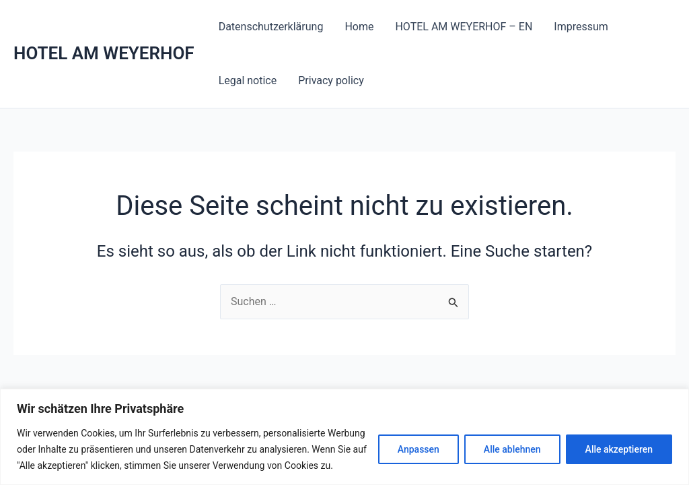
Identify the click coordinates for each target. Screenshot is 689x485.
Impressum (581, 26)
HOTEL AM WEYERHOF (103, 53)
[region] (344, 437)
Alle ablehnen (512, 449)
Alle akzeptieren (619, 449)
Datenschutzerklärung (271, 26)
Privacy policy (331, 80)
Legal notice (248, 80)
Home (358, 26)
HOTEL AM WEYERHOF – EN (463, 26)
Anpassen (418, 449)
